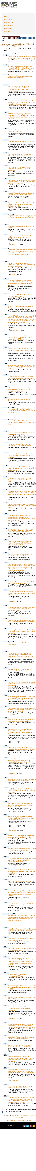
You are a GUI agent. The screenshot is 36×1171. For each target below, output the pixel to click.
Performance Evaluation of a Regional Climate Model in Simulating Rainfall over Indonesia (21, 455)
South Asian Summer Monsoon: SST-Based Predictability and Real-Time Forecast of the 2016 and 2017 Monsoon (21, 181)
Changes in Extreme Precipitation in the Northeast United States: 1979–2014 (20, 1046)
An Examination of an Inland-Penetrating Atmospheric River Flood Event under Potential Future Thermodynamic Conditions (21, 1025)
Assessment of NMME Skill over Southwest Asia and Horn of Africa (21, 295)
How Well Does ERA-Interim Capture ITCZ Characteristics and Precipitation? (21, 530)
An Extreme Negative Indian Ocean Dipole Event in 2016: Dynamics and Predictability (21, 377)
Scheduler (7, 31)
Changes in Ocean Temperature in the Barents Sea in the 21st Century (20, 555)
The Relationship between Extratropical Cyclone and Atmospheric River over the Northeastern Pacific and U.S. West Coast (21, 1071)
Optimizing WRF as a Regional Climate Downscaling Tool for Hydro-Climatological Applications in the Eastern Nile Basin (21, 68)
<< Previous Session (13, 1120)
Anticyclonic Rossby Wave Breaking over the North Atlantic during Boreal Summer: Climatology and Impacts (22, 389)
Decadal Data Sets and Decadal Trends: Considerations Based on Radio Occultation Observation (21, 790)
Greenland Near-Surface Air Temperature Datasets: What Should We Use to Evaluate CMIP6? (21, 593)
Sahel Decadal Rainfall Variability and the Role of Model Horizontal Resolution (21, 155)
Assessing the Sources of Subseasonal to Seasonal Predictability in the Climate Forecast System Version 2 (21, 543)
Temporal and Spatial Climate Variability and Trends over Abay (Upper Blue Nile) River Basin (21, 366)
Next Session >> (26, 1120)
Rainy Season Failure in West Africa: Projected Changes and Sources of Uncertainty (19, 168)
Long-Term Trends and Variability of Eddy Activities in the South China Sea (21, 236)
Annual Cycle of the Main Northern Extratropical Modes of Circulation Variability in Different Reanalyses (21, 264)
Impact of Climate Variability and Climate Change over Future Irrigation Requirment (21, 307)
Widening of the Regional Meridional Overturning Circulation (19, 400)
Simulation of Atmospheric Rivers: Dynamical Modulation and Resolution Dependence (22, 929)
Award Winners (8, 25)
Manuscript (14, 330)
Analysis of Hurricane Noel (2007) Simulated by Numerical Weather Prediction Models (22, 216)
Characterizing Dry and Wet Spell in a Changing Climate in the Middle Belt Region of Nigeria (21, 410)
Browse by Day (8, 22)
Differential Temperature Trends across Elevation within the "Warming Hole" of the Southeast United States (21, 818)
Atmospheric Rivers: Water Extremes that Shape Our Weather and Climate (21, 1037)
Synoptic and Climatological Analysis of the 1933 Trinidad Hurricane (21, 76)
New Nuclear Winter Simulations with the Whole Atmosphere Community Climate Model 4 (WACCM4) (20, 805)
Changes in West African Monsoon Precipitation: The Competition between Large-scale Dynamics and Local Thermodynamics (20, 89)
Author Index (8, 28)
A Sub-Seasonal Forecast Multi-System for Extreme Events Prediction (21, 433)
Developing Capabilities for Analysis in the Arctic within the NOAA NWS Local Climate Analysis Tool (21, 631)
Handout (14, 244)
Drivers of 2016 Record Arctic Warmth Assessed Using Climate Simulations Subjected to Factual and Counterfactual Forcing (20, 655)
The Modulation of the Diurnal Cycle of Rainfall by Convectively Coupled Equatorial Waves (21, 350)
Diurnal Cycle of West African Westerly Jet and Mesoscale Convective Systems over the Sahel (22, 505)
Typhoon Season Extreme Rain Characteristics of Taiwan (17, 975)
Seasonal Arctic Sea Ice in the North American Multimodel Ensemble (19, 670)
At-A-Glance (8, 19)
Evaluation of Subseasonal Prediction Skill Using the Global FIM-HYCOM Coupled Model (21, 480)
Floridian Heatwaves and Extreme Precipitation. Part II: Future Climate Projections (19, 1008)
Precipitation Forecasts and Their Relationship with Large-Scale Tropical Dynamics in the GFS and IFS (20, 337)
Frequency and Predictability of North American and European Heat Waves (19, 445)
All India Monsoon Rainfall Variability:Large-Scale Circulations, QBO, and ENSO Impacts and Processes (22, 468)
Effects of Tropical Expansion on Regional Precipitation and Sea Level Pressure (21, 193)
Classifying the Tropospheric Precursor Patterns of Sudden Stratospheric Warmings (21, 748)
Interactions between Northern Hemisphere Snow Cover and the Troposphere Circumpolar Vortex (21, 608)
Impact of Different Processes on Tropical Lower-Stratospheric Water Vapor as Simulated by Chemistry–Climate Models (21, 760)
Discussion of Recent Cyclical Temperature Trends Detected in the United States (21, 836)
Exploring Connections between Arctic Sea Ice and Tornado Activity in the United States (21, 620)
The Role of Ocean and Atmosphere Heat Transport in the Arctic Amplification (21, 582)
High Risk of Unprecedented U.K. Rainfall (21, 881)
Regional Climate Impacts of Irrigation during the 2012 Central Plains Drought (22, 849)
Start (5, 16)
